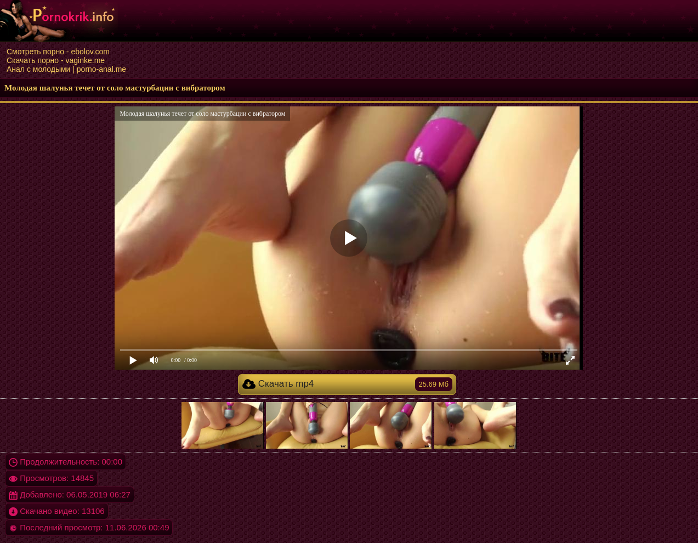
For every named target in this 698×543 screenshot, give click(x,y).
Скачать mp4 (347, 384)
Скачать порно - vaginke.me (56, 60)
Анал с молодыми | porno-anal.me (66, 69)
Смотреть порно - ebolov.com (58, 51)
